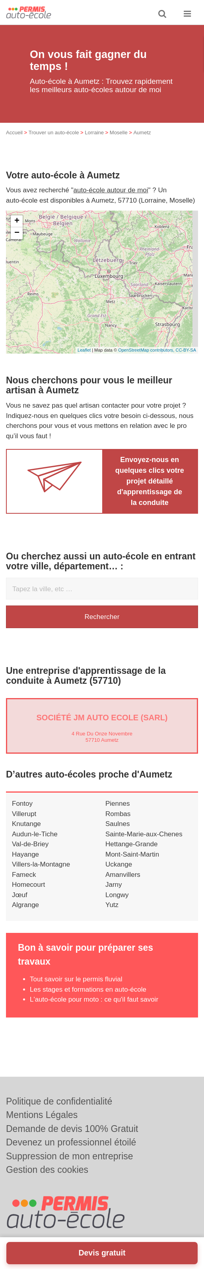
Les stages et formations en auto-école (88, 989)
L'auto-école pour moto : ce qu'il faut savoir (94, 999)
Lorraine (94, 132)
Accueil (14, 132)
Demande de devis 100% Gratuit (72, 1129)
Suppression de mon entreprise (69, 1156)
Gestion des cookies (47, 1170)
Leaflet (84, 350)
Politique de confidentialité (59, 1101)
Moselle (119, 132)
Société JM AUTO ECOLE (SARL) (101, 717)
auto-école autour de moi (111, 190)
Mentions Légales (42, 1115)
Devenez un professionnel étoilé (71, 1142)
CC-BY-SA (185, 350)
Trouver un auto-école (54, 132)
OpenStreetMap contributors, (146, 350)
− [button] (16, 233)
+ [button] (16, 221)
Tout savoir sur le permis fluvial (76, 979)
